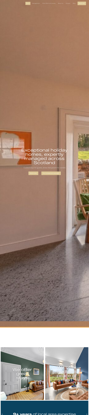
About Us (60, 3)
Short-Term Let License (49, 3)
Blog (74, 3)
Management (36, 3)
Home (28, 3)
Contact (68, 3)
